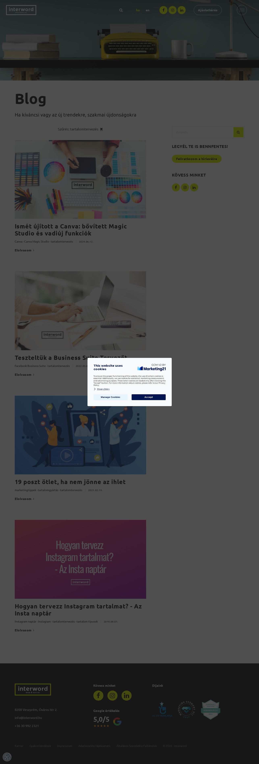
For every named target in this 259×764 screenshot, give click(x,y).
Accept (149, 397)
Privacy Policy (102, 389)
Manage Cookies (110, 397)
